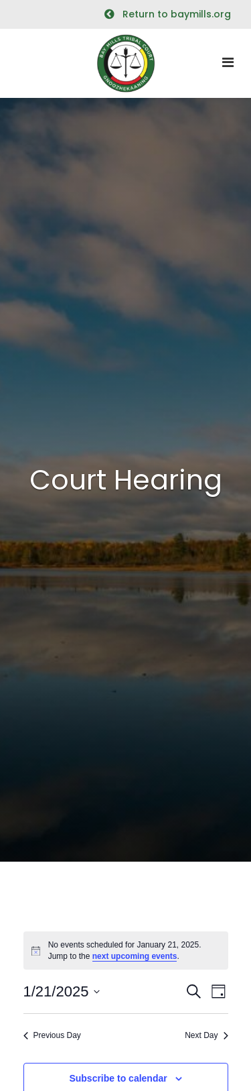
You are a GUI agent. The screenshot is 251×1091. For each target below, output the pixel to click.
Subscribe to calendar (118, 1078)
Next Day (206, 1035)
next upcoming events (134, 956)
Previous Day (52, 1035)
